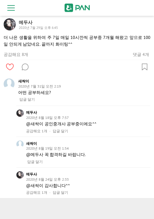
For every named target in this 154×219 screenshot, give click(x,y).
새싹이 (23, 81)
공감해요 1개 (36, 131)
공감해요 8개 (16, 54)
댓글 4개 (141, 54)
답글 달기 (27, 99)
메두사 (31, 112)
